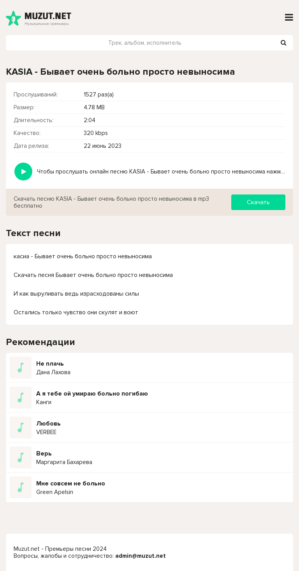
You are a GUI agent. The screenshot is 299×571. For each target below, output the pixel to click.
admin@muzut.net (140, 555)
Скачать (258, 202)
